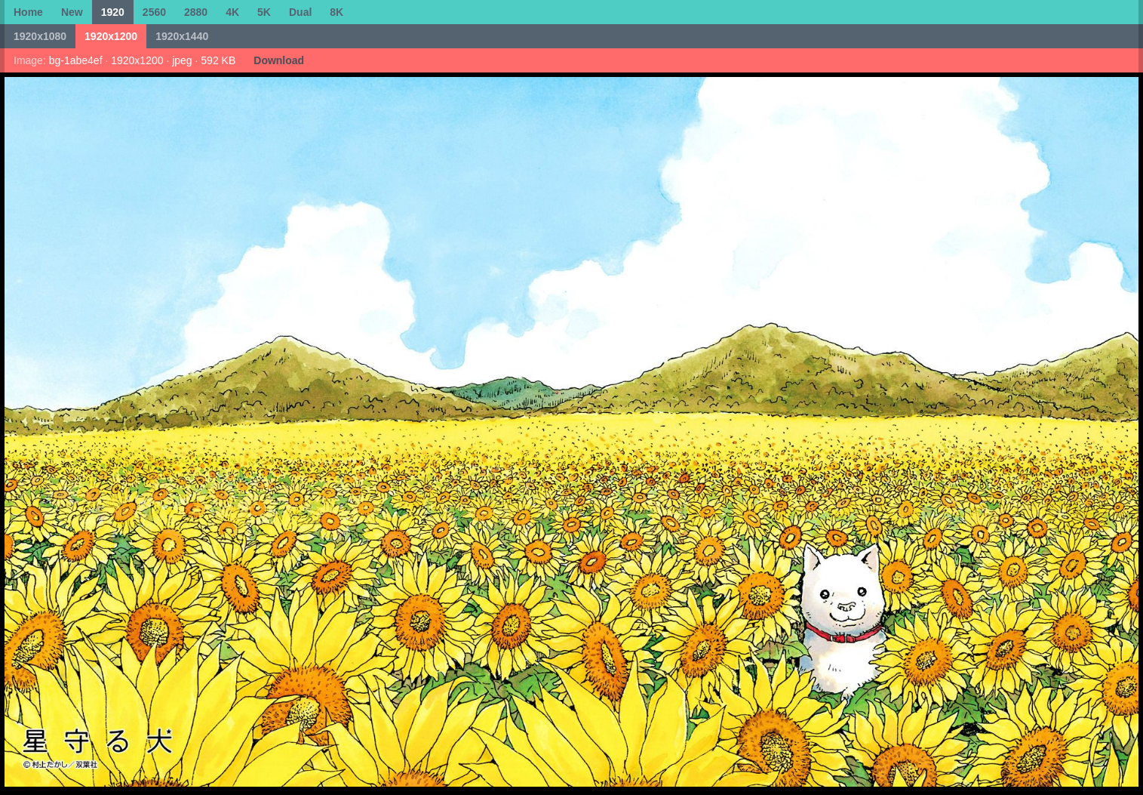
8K (336, 12)
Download (278, 60)
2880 (195, 12)
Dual (300, 12)
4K (232, 12)
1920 (112, 12)
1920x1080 (40, 36)
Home (28, 12)
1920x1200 (110, 36)
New (72, 12)
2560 (154, 12)
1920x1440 (181, 36)
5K (264, 12)
